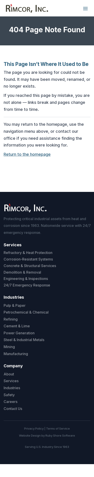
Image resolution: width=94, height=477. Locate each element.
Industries (12, 388)
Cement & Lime (17, 326)
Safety (9, 395)
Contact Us (13, 408)
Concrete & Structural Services (30, 265)
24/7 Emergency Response (27, 285)
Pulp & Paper (15, 305)
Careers (10, 401)
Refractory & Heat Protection (28, 252)
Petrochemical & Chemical (26, 312)
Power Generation (19, 333)
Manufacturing (16, 353)
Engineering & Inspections (26, 278)
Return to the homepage (27, 154)
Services (11, 381)
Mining (9, 346)
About (9, 374)
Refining (11, 319)
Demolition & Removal (22, 272)
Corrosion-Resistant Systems (28, 259)
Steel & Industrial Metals (24, 339)
